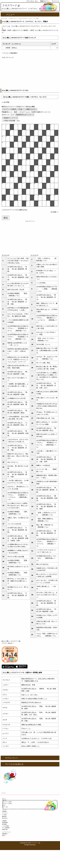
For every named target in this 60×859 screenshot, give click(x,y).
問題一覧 (4, 800)
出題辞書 (4, 820)
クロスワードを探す (7, 801)
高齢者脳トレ (5, 833)
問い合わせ (5, 818)
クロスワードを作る (7, 803)
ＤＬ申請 (4, 814)
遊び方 (3, 835)
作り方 (3, 805)
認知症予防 (5, 829)
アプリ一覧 (5, 807)
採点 (6, 218)
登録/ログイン (45, 1)
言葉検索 (4, 811)
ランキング (5, 813)
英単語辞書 (5, 822)
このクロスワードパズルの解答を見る (14, 210)
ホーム (3, 798)
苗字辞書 (4, 824)
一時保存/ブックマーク (10, 118)
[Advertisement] (30, 74)
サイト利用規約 (6, 827)
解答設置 (4, 816)
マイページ (55, 1)
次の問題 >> (54, 212)
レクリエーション (6, 832)
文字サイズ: (6, 115)
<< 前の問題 (5, 102)
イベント (4, 809)
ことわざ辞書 (5, 826)
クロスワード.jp (11, 5)
